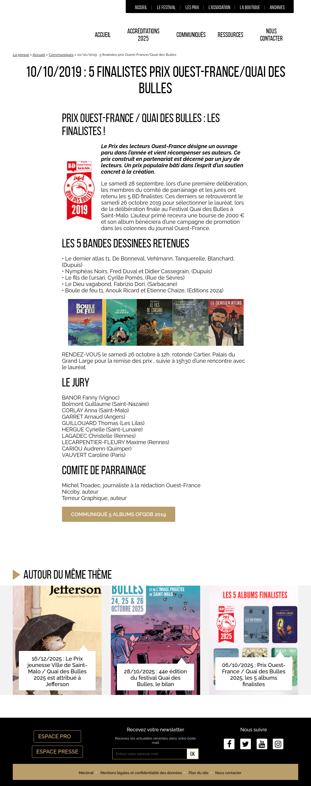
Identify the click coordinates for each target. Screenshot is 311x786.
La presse (21, 55)
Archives (277, 7)
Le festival (166, 7)
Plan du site (198, 773)
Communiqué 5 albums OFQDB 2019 (118, 514)
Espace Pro (57, 736)
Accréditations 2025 (143, 34)
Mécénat (86, 773)
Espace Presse (57, 751)
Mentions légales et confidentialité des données (141, 773)
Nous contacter (271, 34)
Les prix (192, 7)
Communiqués (191, 34)
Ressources (230, 34)
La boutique (250, 7)
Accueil (141, 7)
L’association (219, 7)
